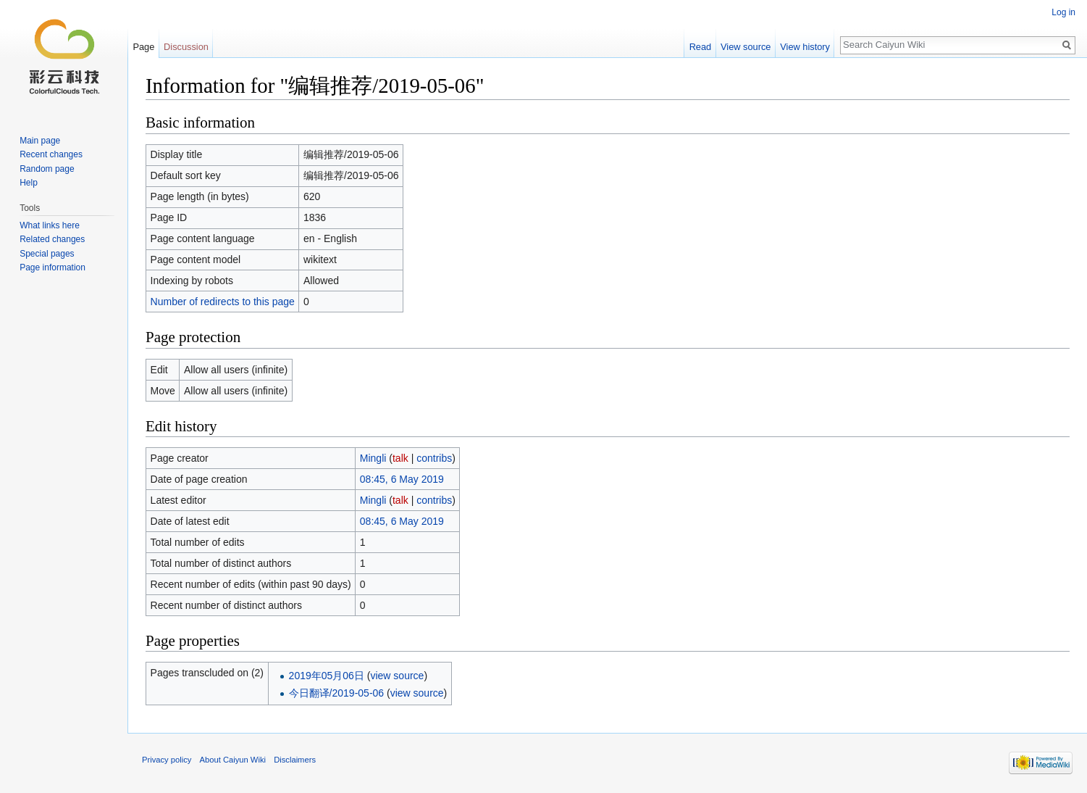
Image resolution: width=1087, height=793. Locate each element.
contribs (434, 458)
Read (700, 46)
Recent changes (51, 154)
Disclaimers (295, 759)
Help (29, 183)
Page (143, 46)
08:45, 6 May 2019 (402, 479)
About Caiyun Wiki (233, 759)
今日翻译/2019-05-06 (337, 693)
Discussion (186, 46)
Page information (52, 267)
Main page (40, 141)
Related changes (52, 239)
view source (397, 675)
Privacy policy (166, 759)
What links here (50, 225)
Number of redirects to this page (223, 301)
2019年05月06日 (326, 675)
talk (400, 458)
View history (805, 46)
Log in (1063, 12)
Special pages (47, 254)
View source (746, 46)
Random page (47, 169)
